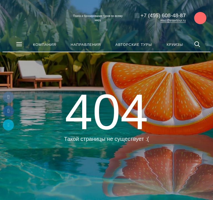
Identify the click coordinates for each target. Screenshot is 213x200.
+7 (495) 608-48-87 (163, 15)
